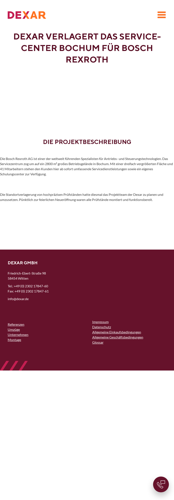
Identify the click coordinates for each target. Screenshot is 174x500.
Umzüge (14, 329)
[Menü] (161, 15)
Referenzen (16, 324)
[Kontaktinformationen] (161, 484)
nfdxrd (18, 299)
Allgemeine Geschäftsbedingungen (117, 337)
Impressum (100, 322)
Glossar (98, 342)
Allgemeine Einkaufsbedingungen (116, 332)
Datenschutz (101, 327)
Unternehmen (18, 335)
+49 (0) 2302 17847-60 (31, 286)
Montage (14, 340)
